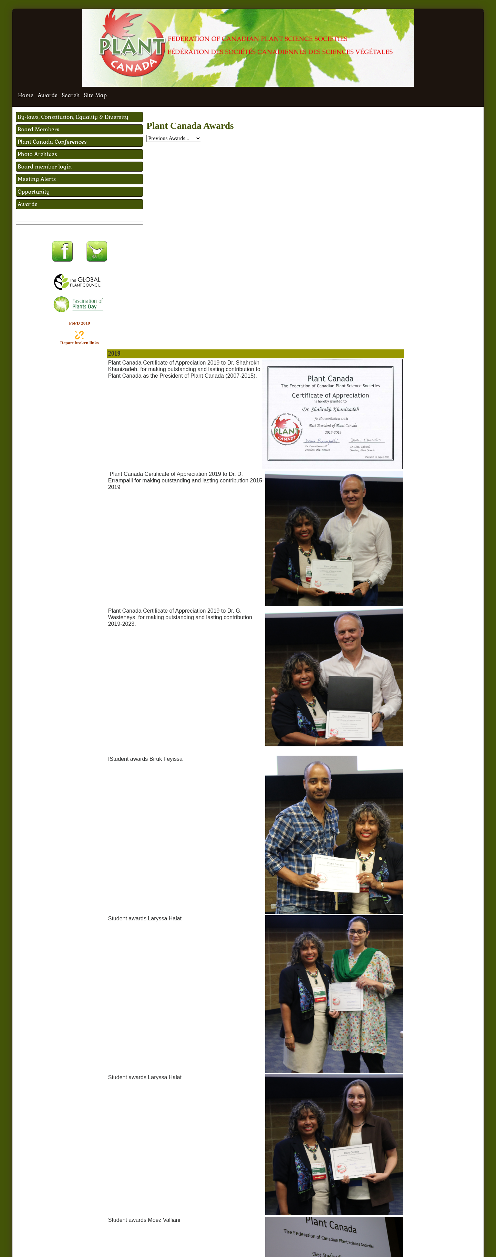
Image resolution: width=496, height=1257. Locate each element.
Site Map (95, 95)
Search (71, 95)
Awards (48, 95)
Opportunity (34, 191)
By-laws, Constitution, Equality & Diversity (73, 117)
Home (25, 95)
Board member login (45, 166)
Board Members (38, 129)
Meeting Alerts (37, 179)
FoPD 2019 (79, 323)
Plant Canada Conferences (52, 141)
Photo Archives (37, 154)
